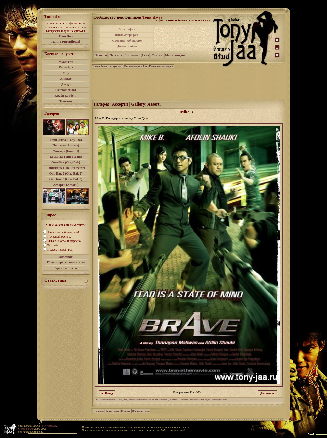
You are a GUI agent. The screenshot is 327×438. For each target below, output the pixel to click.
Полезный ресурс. (59, 236)
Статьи (156, 55)
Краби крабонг (66, 95)
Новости (100, 55)
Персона (115, 55)
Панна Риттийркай (65, 41)
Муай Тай (65, 62)
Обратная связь (141, 411)
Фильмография (126, 35)
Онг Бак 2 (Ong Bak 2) (65, 173)
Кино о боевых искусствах (107, 66)
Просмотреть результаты (66, 262)
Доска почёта (127, 46)
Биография (127, 29)
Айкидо (66, 78)
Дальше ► (267, 393)
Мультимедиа (175, 55)
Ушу (66, 73)
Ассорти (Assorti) (66, 185)
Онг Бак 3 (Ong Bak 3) (65, 179)
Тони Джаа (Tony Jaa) (66, 140)
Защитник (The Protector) (66, 168)
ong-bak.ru (27, 428)
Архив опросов (66, 268)
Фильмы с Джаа (137, 55)
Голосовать (65, 257)
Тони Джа (66, 36)
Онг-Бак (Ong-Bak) (65, 162)
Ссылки (126, 411)
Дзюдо (66, 84)
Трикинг (65, 101)
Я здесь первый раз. (60, 249)
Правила (99, 411)
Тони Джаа (152, 17)
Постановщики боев (136, 66)
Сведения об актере (127, 40)
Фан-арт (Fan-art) (66, 151)
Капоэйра (66, 67)
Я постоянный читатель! (63, 232)
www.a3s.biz (49, 425)
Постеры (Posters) (65, 145)
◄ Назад (107, 393)
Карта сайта (112, 411)
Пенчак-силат (65, 90)
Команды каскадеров (161, 66)
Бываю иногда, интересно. (64, 241)
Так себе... (54, 245)
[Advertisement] (183, 37)
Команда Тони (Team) (66, 156)
